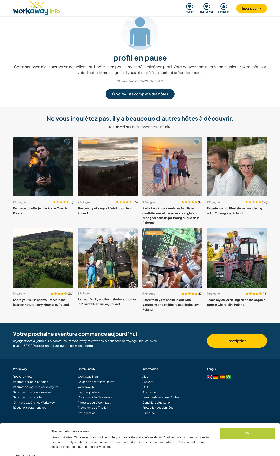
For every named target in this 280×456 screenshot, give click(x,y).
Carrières (148, 412)
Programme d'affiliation (93, 407)
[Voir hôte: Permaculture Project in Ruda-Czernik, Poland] (43, 166)
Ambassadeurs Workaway (94, 402)
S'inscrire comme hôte (27, 397)
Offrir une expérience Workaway (34, 402)
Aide (145, 376)
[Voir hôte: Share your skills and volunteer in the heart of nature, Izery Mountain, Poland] (43, 258)
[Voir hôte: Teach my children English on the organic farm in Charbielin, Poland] (237, 258)
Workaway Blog (88, 376)
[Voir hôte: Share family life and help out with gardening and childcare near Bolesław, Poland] (172, 258)
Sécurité (147, 381)
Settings (57, 448)
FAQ (145, 387)
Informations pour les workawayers (35, 387)
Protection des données (157, 407)
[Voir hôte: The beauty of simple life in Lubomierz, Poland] (108, 166)
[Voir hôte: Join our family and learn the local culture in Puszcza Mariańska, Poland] (108, 258)
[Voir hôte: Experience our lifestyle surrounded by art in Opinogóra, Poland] (237, 166)
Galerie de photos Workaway (96, 381)
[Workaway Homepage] (36, 7)
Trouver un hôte (23, 376)
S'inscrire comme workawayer (32, 392)
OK (247, 424)
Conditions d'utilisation (156, 402)
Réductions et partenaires (29, 407)
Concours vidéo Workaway (95, 397)
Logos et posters (88, 392)
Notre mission (86, 412)
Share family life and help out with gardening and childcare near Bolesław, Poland (170, 304)
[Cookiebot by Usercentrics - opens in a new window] (25, 448)
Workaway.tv (86, 387)
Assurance (149, 392)
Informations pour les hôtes (30, 381)
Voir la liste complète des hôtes (140, 94)
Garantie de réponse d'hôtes (160, 397)
